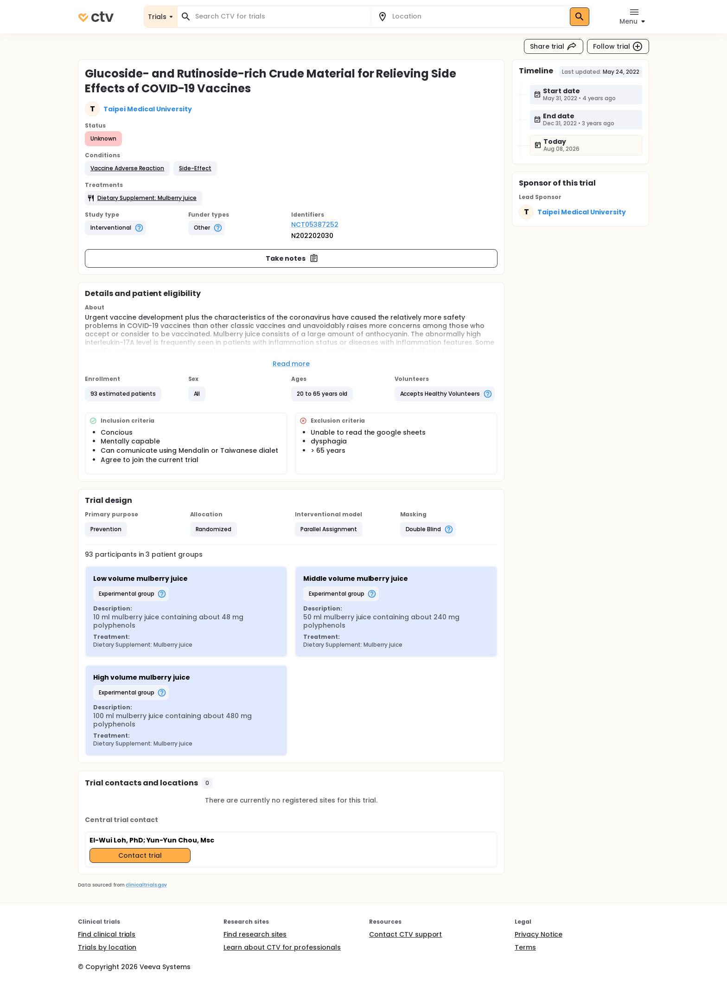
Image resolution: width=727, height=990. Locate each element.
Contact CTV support (405, 934)
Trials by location (107, 947)
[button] (127, 168)
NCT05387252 (314, 224)
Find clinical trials (106, 934)
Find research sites (255, 934)
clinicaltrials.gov (146, 884)
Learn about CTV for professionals (282, 947)
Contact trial (140, 855)
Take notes (292, 258)
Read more (291, 364)
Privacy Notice (538, 934)
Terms (525, 947)
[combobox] (279, 16)
